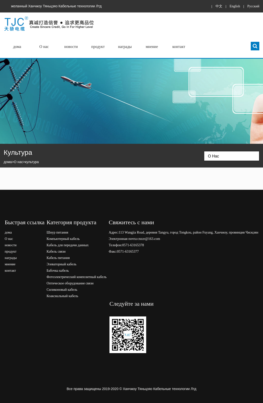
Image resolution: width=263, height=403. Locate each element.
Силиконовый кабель (62, 289)
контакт (178, 47)
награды (125, 47)
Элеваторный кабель (61, 264)
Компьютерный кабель (63, 239)
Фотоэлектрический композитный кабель (77, 277)
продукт (98, 47)
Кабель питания (58, 258)
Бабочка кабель (58, 270)
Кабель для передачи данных (68, 245)
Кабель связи (56, 251)
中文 (218, 6)
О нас (44, 47)
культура (32, 162)
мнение (152, 47)
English (234, 6)
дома (17, 47)
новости (71, 47)
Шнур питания (57, 232)
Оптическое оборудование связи (70, 283)
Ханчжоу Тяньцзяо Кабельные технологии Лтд (159, 389)
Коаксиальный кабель (62, 296)
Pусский (253, 6)
